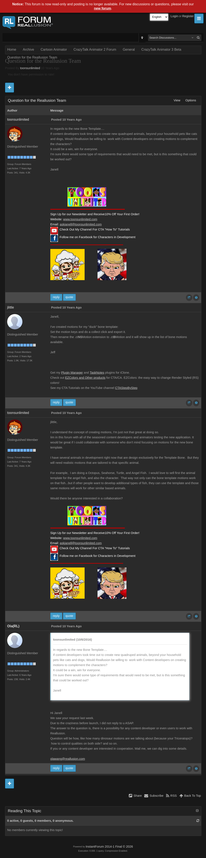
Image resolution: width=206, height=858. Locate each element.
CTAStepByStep (126, 388)
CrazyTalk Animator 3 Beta (161, 49)
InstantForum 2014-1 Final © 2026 (109, 846)
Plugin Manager (72, 372)
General (129, 49)
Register (188, 16)
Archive (28, 49)
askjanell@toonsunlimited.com (81, 224)
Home (11, 49)
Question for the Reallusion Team (32, 57)
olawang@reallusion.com (67, 758)
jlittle (10, 307)
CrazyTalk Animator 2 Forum (95, 49)
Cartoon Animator (54, 49)
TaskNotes (97, 372)
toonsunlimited (30, 68)
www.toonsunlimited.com (80, 219)
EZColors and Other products (85, 377)
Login (174, 16)
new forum (102, 8)
